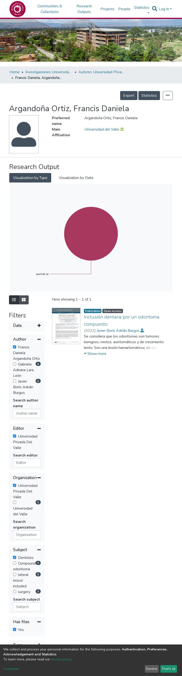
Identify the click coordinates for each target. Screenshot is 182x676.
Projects (107, 9)
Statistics (149, 95)
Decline (151, 669)
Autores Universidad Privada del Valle (102, 72)
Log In (164, 9)
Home (14, 72)
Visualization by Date (76, 177)
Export (128, 95)
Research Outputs (84, 9)
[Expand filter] (27, 326)
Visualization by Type (30, 177)
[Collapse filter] (27, 340)
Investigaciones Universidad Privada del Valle (49, 72)
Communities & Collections (49, 9)
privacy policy (61, 659)
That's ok (169, 669)
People (124, 9)
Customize (11, 669)
